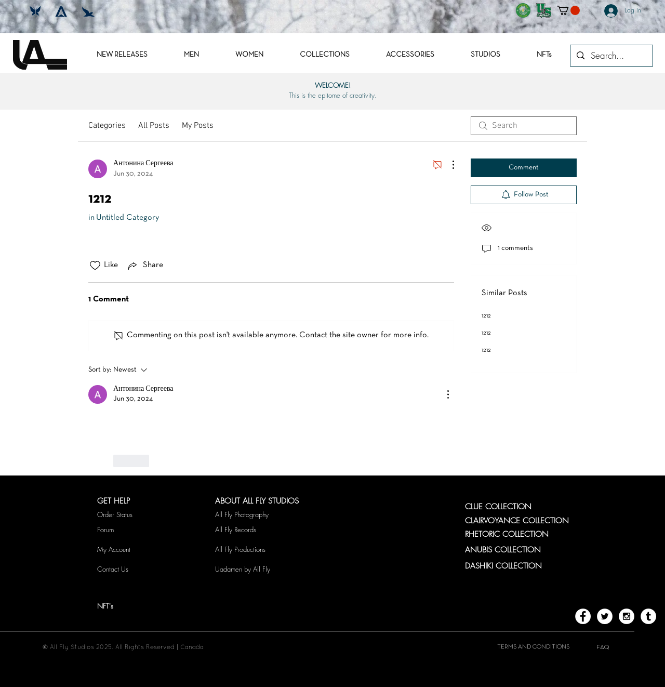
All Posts (153, 126)
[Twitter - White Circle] (605, 616)
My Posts (198, 126)
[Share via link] (144, 265)
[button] (568, 10)
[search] (524, 125)
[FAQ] (602, 647)
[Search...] (611, 55)
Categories (107, 126)
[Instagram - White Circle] (626, 616)
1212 (486, 316)
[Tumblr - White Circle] (648, 616)
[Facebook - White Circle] (583, 616)
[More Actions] (448, 164)
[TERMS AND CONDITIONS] (533, 647)
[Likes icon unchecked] (95, 265)
